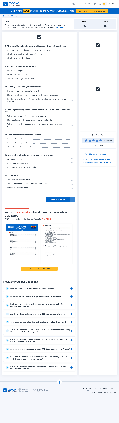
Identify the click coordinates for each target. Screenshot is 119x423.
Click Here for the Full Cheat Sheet (92, 11)
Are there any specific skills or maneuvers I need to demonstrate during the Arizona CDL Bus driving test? (38, 330)
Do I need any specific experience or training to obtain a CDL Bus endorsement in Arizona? (35, 305)
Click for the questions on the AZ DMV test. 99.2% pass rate (42, 11)
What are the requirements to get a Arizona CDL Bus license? (33, 296)
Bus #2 (87, 4)
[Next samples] (68, 220)
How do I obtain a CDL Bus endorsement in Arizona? (30, 288)
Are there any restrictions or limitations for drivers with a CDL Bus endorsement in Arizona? (36, 367)
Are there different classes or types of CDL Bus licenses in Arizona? (35, 314)
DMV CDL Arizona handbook (94, 153)
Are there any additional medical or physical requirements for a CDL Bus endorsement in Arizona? (36, 340)
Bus (19, 16)
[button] (60, 199)
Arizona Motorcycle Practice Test (96, 159)
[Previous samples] (63, 220)
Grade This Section (57, 200)
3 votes (101, 145)
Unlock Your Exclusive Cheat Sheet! (39, 269)
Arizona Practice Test (91, 156)
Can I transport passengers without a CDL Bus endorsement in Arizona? (38, 349)
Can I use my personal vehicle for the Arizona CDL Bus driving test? (36, 322)
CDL (8, 16)
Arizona (78, 4)
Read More (60, 27)
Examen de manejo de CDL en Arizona (98, 162)
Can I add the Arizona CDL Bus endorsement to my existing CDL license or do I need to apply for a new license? (37, 358)
